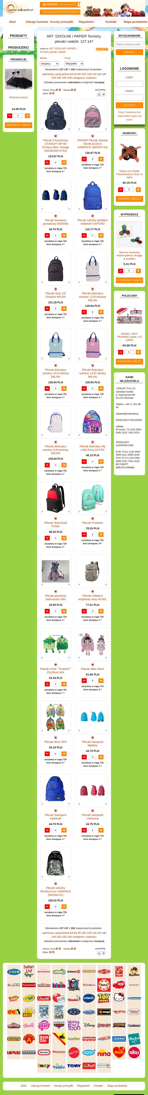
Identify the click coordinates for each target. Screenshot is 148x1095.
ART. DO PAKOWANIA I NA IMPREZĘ (14, 56)
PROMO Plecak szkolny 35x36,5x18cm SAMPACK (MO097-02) (92, 140)
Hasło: (129, 88)
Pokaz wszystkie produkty (61, 12)
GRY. (12, 180)
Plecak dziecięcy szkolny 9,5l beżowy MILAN (55, 441)
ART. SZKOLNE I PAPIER (61, 48)
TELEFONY (16, 271)
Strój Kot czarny (18, 371)
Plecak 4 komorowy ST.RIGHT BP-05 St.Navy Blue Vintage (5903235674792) (56, 142)
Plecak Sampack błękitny (92, 738)
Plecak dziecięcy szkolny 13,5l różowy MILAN (92, 366)
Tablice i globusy (21, 100)
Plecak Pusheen (92, 514)
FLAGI (13, 175)
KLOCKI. (14, 203)
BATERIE (14, 124)
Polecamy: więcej (129, 357)
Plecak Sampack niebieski (55, 813)
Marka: (43, 56)
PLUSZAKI (15, 248)
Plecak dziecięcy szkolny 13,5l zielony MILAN (55, 366)
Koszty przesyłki (62, 21)
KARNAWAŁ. (16, 199)
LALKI (13, 225)
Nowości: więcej (129, 195)
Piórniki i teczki (20, 89)
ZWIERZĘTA (16, 293)
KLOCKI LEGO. (17, 207)
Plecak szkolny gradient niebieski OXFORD (92, 217)
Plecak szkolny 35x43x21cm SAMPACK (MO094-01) (56, 891)
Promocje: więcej (18, 399)
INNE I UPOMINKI (19, 184)
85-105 (78, 72)
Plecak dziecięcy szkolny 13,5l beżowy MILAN (92, 291)
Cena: (68, 56)
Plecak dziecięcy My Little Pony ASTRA (93, 441)
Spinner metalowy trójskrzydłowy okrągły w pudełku (129, 251)
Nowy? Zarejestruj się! (129, 109)
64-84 (70, 72)
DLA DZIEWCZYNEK (20, 132)
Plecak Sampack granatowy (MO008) (55, 217)
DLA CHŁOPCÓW (19, 128)
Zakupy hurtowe (38, 21)
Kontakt (109, 21)
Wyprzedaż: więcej (129, 276)
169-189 (65, 76)
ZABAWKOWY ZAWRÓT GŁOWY (14, 44)
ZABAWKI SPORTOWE (12, 287)
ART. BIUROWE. (18, 49)
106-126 (87, 72)
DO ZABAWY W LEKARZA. (15, 137)
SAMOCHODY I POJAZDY (15, 265)
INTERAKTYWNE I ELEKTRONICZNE (17, 193)
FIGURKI (14, 171)
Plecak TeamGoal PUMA (55, 514)
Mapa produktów (133, 21)
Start (14, 21)
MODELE (14, 229)
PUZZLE (14, 252)
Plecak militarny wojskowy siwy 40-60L (92, 590)
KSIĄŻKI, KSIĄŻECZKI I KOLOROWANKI (13, 218)
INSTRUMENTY (18, 188)
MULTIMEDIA (16, 233)
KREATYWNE (17, 211)
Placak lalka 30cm (92, 663)
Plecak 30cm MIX (55, 738)
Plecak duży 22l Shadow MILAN (55, 291)
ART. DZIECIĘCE (18, 63)
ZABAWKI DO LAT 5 (20, 275)
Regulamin (85, 21)
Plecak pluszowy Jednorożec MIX (55, 590)
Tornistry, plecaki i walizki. (52, 51)
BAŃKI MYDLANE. (19, 120)
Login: (129, 75)
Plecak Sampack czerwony (92, 815)
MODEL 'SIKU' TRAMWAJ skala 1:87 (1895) (129, 333)
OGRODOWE (17, 244)
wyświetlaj (100, 87)
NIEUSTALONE (17, 297)
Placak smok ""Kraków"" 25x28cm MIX (55, 665)
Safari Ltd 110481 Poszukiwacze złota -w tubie (129, 170)
